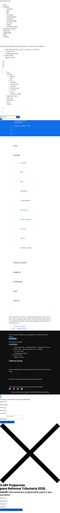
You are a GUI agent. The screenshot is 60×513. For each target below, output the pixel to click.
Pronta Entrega (12, 21)
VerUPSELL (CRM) (12, 27)
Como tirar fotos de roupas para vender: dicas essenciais (25, 379)
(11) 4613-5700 (10, 51)
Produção (10, 19)
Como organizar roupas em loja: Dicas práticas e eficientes (26, 387)
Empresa (2, 404)
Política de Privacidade (15, 342)
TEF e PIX (9, 23)
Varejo (9, 25)
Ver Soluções (13, 338)
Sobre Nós (6, 31)
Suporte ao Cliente (9, 29)
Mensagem (3, 419)
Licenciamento (11, 17)
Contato (6, 37)
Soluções (6, 7)
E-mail (2, 413)
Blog (4, 35)
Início (5, 5)
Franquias (10, 15)
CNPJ (1, 407)
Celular (2, 410)
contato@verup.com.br (11, 53)
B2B (8, 11)
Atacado (9, 9)
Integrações (7, 33)
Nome (1, 402)
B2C (8, 13)
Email (1, 507)
